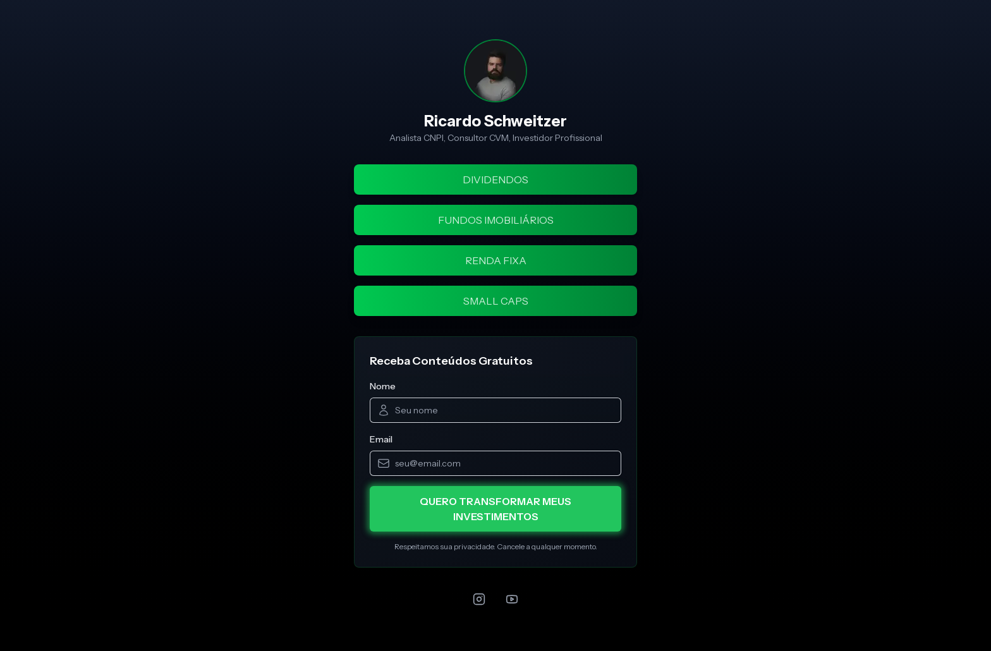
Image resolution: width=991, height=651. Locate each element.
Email (381, 439)
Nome (383, 386)
